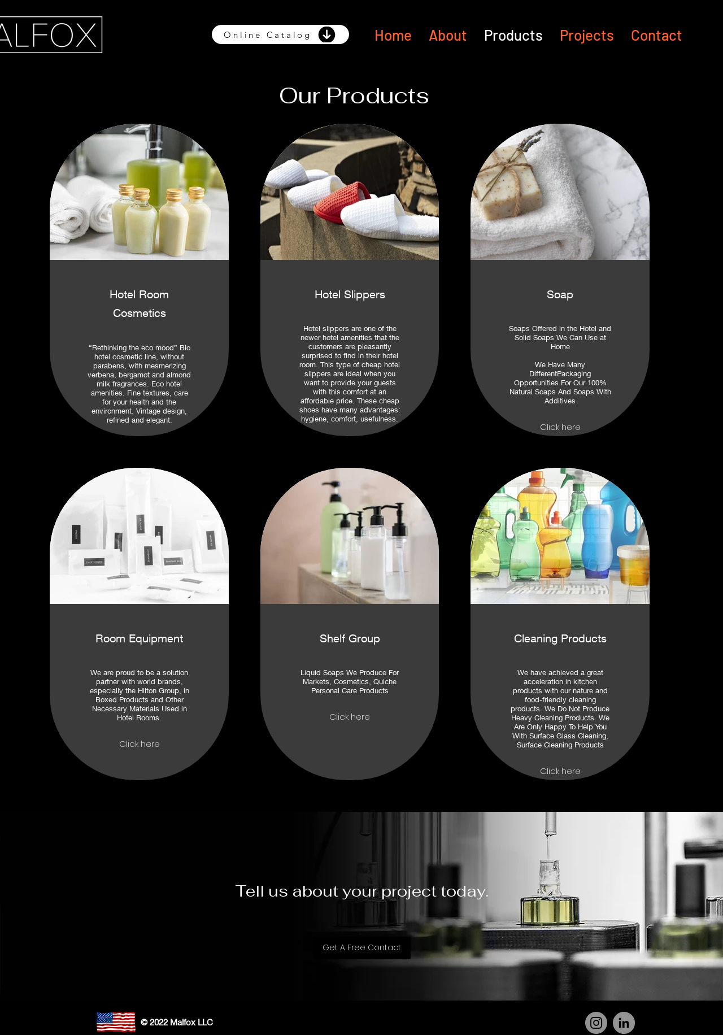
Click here (560, 427)
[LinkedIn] (624, 1023)
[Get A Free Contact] (362, 948)
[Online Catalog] (280, 34)
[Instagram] (596, 1023)
